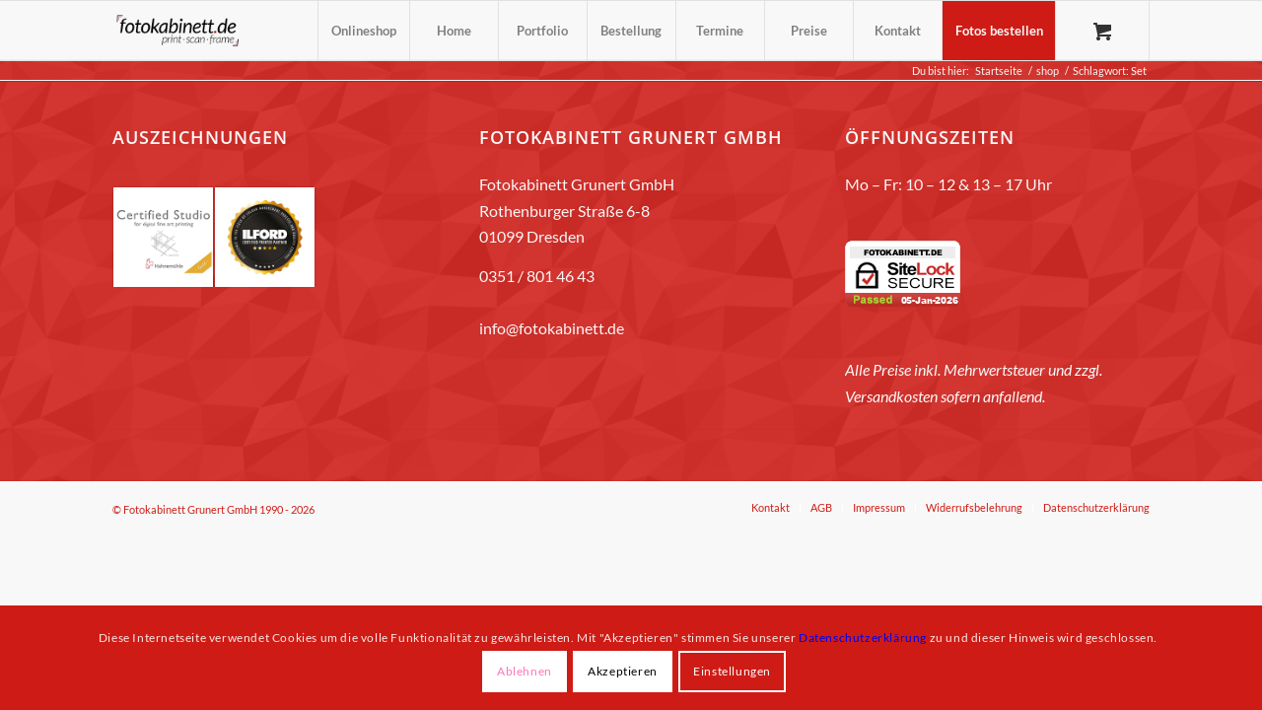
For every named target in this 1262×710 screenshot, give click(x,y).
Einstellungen (732, 671)
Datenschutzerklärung (863, 637)
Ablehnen (524, 671)
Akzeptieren (623, 671)
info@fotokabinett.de (551, 328)
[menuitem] (363, 30)
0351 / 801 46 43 (537, 275)
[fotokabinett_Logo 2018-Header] (177, 30)
